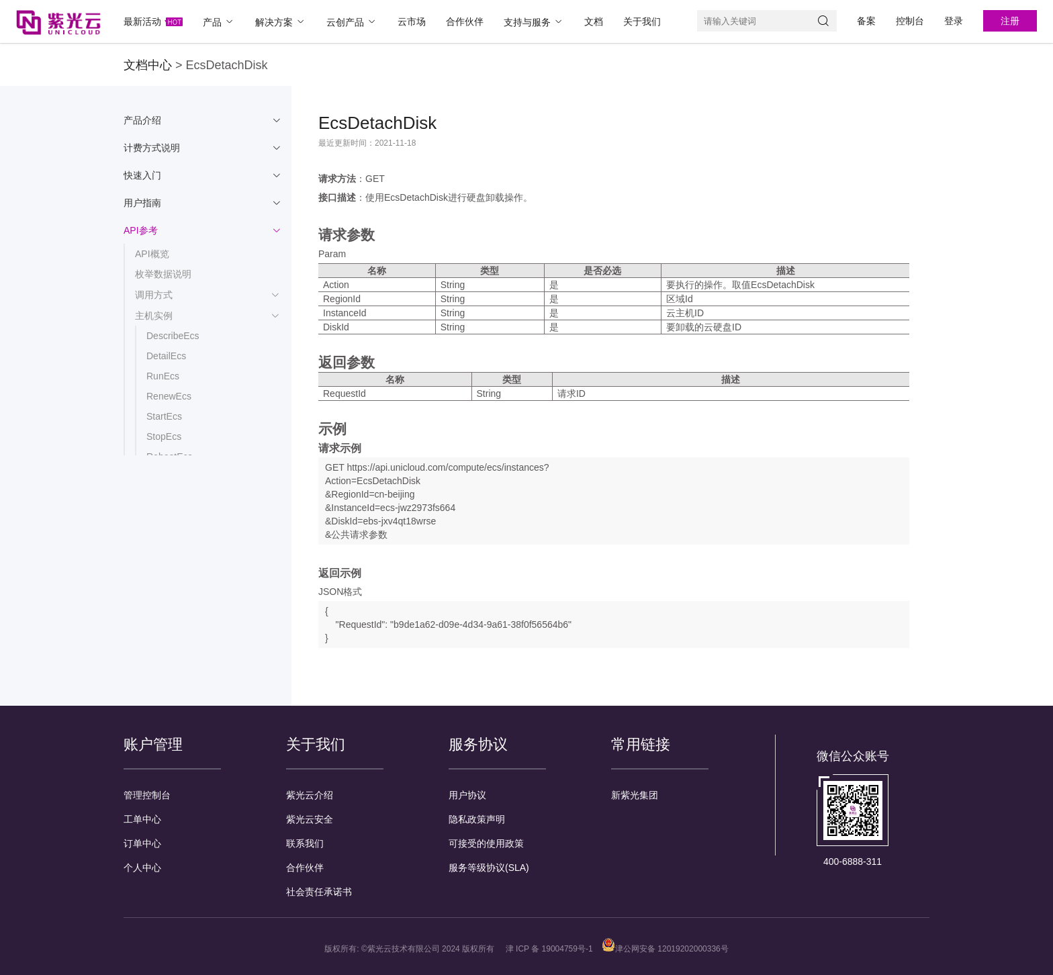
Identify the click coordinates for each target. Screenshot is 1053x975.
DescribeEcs (172, 335)
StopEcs (163, 436)
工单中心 (142, 819)
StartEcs (164, 416)
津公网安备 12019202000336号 (665, 949)
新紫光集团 (634, 795)
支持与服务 (534, 22)
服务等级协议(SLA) (489, 867)
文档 (593, 21)
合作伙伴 (465, 21)
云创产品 (351, 22)
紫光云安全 (309, 819)
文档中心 (148, 65)
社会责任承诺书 (319, 891)
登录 (953, 20)
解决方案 (280, 22)
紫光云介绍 (309, 795)
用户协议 (467, 795)
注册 (1010, 20)
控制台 (910, 20)
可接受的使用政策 (486, 843)
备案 (866, 20)
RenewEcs (168, 396)
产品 (219, 22)
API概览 (152, 253)
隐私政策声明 (477, 819)
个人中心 (142, 867)
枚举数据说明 (163, 274)
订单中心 (142, 843)
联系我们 (305, 843)
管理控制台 (147, 795)
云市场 (412, 21)
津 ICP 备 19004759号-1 (549, 949)
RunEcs (162, 376)
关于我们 (642, 21)
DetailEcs (166, 356)
